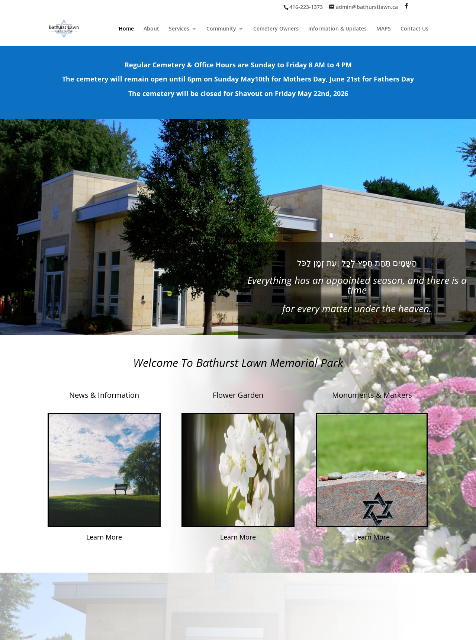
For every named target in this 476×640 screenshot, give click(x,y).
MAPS (383, 29)
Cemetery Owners (276, 29)
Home (126, 29)
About (151, 29)
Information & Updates (337, 29)
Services (179, 29)
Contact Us (414, 29)
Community (221, 29)
